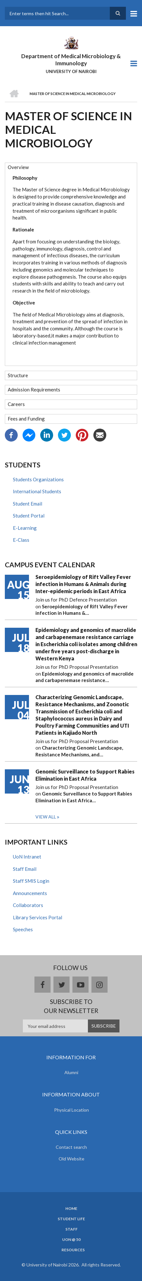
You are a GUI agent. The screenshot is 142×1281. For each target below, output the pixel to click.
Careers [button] (16, 404)
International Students (37, 491)
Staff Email (24, 869)
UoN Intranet (27, 856)
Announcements (30, 893)
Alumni (71, 1072)
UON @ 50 (71, 1240)
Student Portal (28, 515)
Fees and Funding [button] (26, 419)
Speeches (23, 929)
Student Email (27, 504)
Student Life (71, 1219)
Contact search (71, 1147)
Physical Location (71, 1110)
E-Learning (25, 528)
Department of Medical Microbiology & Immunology (71, 60)
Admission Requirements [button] (34, 389)
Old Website (71, 1158)
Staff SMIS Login (31, 881)
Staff (71, 1229)
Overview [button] (18, 167)
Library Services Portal (37, 917)
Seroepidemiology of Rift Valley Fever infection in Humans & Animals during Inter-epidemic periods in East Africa (83, 584)
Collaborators (28, 905)
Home (71, 1209)
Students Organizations (38, 479)
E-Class (21, 540)
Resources (73, 1250)
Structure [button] (18, 375)
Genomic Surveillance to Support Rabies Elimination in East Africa (85, 775)
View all (45, 816)
